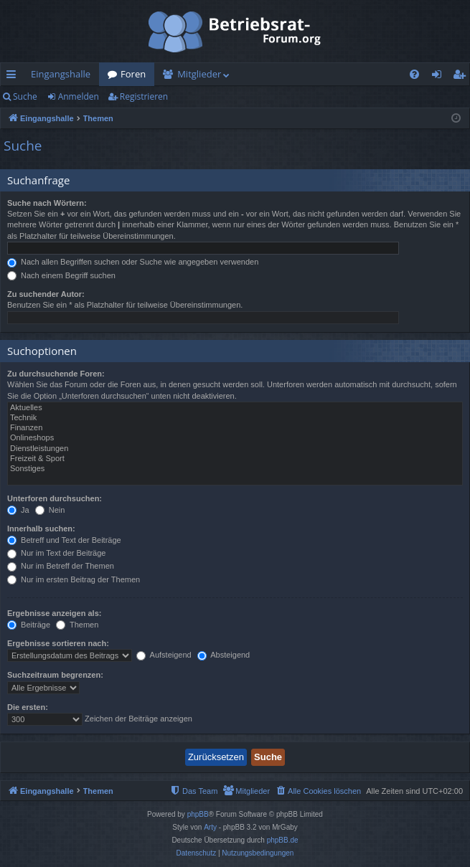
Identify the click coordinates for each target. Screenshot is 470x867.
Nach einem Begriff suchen (61, 275)
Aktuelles (235, 408)
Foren (133, 73)
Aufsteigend (164, 654)
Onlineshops (235, 438)
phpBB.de (283, 840)
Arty (210, 827)
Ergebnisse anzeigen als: (54, 613)
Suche (25, 96)
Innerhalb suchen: (41, 528)
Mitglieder (199, 73)
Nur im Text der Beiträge (56, 553)
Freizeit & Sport (235, 459)
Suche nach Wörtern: (47, 203)
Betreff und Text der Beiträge (64, 540)
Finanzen (235, 428)
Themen (77, 624)
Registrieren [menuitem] (462, 76)
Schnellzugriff (14, 76)
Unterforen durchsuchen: (54, 498)
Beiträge (28, 624)
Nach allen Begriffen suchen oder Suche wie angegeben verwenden (132, 261)
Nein (50, 510)
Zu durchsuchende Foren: (56, 373)
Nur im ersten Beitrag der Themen (73, 579)
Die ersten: (27, 707)
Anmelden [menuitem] (440, 76)
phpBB (198, 814)
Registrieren (144, 96)
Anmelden (78, 96)
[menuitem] (414, 74)
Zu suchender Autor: (46, 294)
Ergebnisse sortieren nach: (58, 643)
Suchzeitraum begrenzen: (55, 675)
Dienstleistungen (235, 449)
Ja (18, 510)
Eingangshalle (60, 73)
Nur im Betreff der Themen (60, 566)
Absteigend (223, 654)
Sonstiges (235, 469)
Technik (235, 418)
